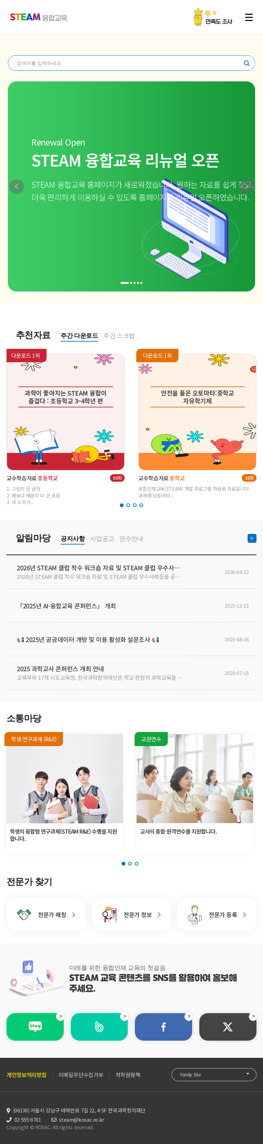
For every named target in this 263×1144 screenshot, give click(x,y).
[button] (16, 187)
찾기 (246, 63)
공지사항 (73, 538)
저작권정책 (127, 1075)
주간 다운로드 (79, 335)
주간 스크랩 (119, 335)
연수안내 (131, 538)
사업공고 (102, 538)
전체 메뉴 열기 (249, 17)
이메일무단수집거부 (81, 1075)
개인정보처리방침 (27, 1075)
